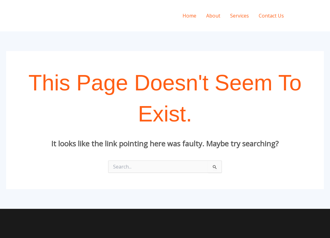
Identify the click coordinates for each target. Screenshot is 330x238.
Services (239, 15)
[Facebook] (309, 16)
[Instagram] (298, 16)
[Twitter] (321, 16)
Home (189, 15)
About (213, 15)
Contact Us (271, 15)
